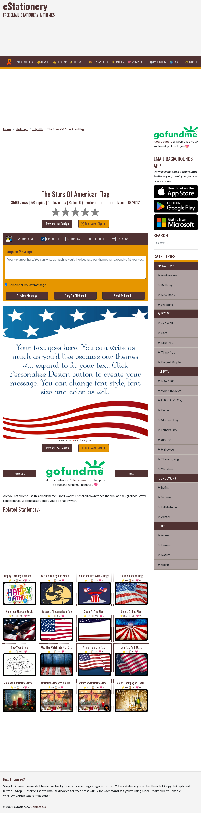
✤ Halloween (166, 449)
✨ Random (117, 62)
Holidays (22, 129)
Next (131, 473)
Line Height (97, 239)
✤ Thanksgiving (168, 459)
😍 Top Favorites (98, 62)
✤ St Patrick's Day (170, 400)
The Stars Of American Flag (65, 129)
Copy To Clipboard (75, 295)
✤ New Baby (166, 295)
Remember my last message (26, 285)
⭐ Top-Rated (77, 62)
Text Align (120, 239)
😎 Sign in (191, 62)
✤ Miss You (165, 342)
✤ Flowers (165, 545)
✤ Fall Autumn (167, 507)
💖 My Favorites (137, 62)
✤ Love (162, 332)
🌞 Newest (43, 62)
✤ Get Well (165, 323)
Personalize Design (57, 223)
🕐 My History (157, 62)
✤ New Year (166, 380)
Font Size (73, 239)
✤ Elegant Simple (169, 362)
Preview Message (27, 295)
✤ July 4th (164, 439)
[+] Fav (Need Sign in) (93, 223)
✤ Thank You (166, 352)
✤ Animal (164, 535)
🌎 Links (174, 62)
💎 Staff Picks (25, 62)
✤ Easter (163, 410)
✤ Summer (165, 497)
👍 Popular (60, 62)
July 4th (37, 129)
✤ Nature (164, 555)
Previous (20, 473)
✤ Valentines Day (169, 390)
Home (7, 129)
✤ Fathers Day (167, 430)
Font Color (50, 239)
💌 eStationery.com (81, 440)
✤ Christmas (166, 469)
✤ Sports (164, 564)
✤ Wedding (165, 304)
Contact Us (38, 806)
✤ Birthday (165, 285)
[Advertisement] (135, 27)
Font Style (26, 239)
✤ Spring (163, 487)
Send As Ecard (122, 295)
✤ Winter (164, 517)
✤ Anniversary (167, 275)
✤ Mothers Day (168, 420)
